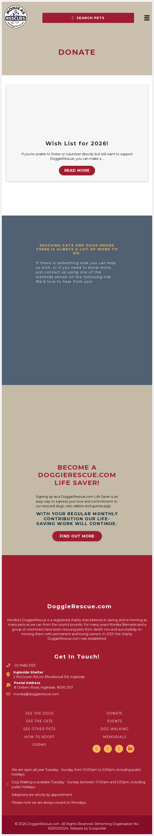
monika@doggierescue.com (36, 694)
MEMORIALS (114, 737)
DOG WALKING (115, 729)
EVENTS (114, 721)
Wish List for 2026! (77, 143)
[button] (88, 18)
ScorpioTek (97, 828)
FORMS (39, 745)
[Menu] (147, 18)
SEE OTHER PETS (39, 729)
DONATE (115, 713)
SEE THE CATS (39, 721)
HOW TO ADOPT (39, 737)
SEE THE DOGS (39, 713)
